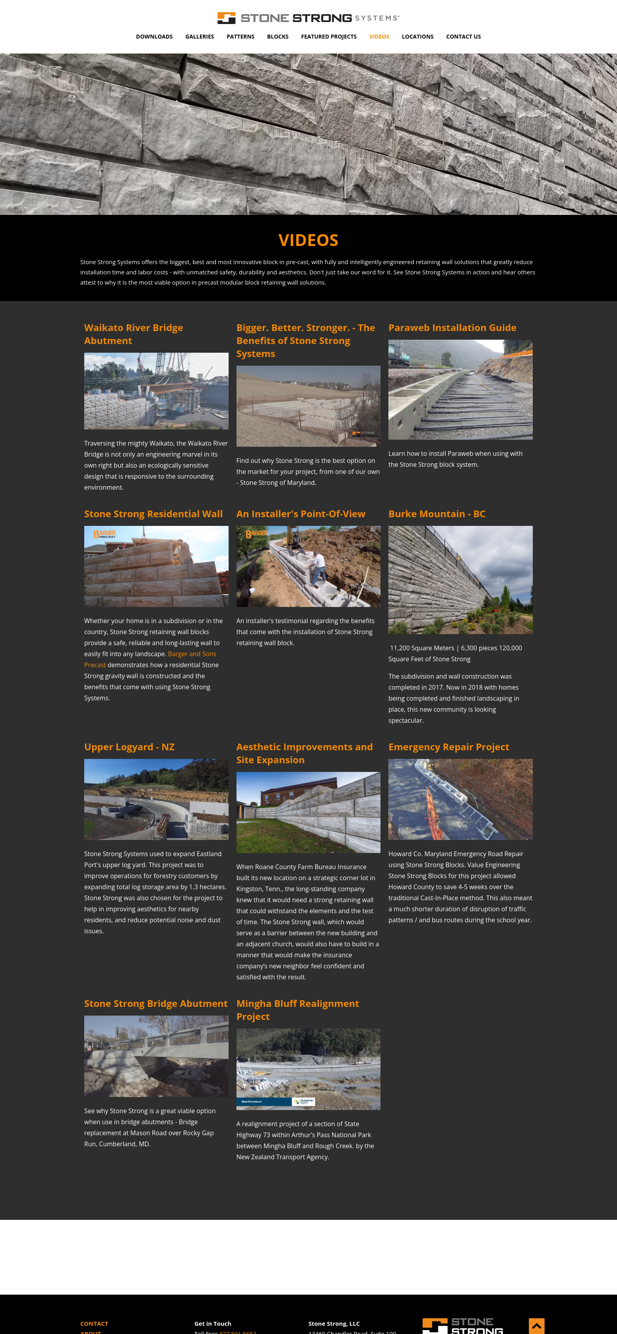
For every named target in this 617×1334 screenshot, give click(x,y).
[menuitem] (154, 37)
